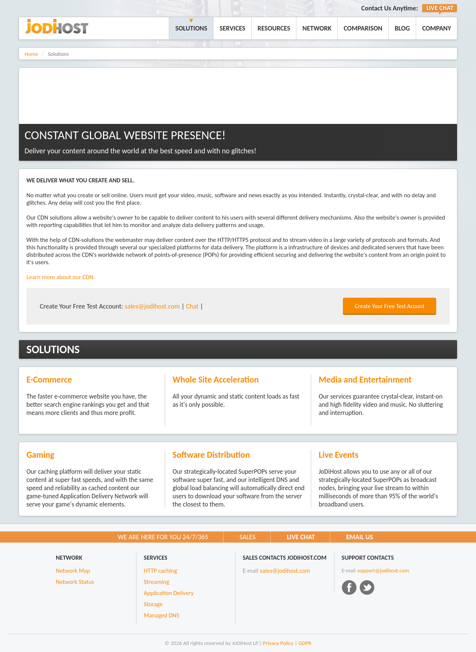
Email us (359, 537)
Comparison (363, 28)
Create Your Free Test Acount (389, 306)
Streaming (156, 581)
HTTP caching (160, 570)
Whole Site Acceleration (216, 379)
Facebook (349, 587)
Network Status (75, 581)
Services (232, 28)
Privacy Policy (278, 643)
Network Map (73, 570)
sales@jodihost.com (152, 306)
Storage (153, 604)
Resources (274, 28)
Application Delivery (169, 593)
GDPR (305, 643)
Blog (402, 28)
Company (436, 28)
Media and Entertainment (365, 379)
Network (316, 28)
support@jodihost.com (383, 570)
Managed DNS (161, 615)
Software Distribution (211, 455)
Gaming (40, 455)
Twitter (367, 587)
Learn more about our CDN (59, 277)
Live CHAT (301, 537)
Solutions (191, 28)
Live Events (338, 455)
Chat (192, 306)
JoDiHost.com (57, 26)
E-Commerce (49, 379)
